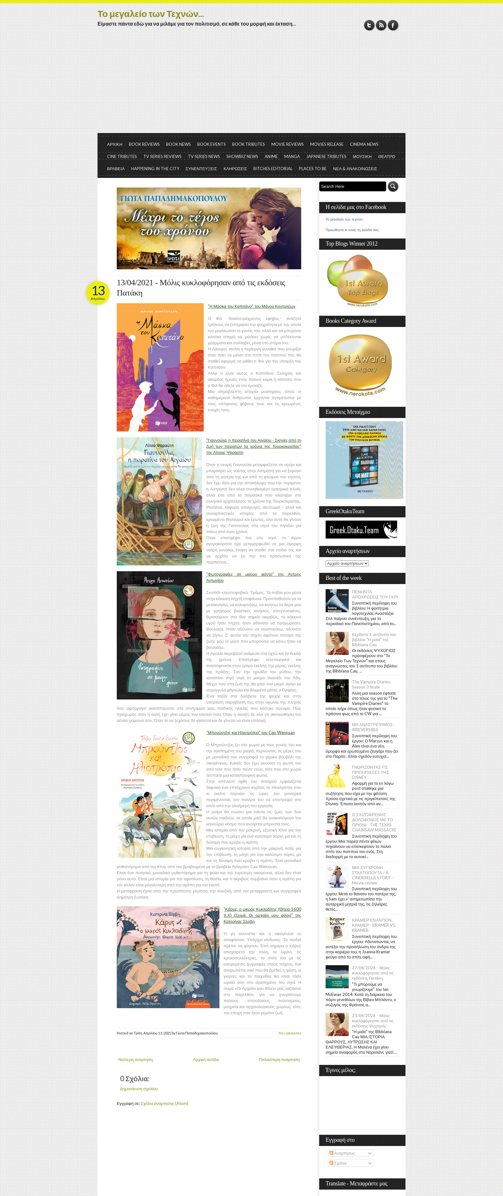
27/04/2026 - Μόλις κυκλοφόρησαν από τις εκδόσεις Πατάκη (373, 973)
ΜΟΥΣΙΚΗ (362, 156)
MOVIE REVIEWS (287, 144)
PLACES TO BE (313, 168)
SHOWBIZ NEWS (242, 156)
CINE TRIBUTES (122, 156)
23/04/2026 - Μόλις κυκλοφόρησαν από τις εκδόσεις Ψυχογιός (373, 1020)
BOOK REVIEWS (144, 144)
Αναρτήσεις (342, 1153)
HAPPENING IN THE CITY (155, 168)
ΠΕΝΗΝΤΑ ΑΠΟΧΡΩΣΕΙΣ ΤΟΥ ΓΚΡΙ (375, 594)
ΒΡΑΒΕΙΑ (116, 168)
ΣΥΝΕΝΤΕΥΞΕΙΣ (201, 168)
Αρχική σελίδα (206, 1059)
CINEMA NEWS (364, 144)
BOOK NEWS (178, 144)
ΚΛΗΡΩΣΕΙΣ (235, 168)
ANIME (271, 156)
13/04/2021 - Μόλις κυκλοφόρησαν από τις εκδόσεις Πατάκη (201, 287)
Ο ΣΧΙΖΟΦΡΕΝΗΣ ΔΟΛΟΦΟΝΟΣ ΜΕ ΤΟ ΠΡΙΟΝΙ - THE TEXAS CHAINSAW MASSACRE (374, 822)
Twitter (369, 25)
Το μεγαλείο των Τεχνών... (151, 13)
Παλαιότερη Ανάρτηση (279, 1059)
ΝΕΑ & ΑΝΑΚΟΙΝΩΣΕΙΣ (355, 168)
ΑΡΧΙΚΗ (115, 144)
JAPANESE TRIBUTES (326, 156)
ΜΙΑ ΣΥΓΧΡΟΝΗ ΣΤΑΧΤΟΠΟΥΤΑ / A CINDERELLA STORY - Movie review (372, 875)
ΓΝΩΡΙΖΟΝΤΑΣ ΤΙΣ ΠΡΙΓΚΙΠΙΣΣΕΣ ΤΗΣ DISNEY (370, 772)
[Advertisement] (251, 85)
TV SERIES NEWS (204, 156)
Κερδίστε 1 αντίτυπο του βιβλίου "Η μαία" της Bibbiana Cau (374, 639)
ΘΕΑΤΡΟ (386, 156)
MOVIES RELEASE (327, 144)
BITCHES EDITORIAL (273, 168)
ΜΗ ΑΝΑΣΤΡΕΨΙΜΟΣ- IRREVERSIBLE (373, 727)
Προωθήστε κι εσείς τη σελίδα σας (352, 230)
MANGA (292, 156)
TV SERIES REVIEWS (162, 156)
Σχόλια (337, 1163)
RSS (381, 25)
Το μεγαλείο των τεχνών (344, 219)
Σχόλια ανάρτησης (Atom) (164, 1103)
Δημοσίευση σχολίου (139, 1088)
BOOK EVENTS (211, 144)
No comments (290, 1033)
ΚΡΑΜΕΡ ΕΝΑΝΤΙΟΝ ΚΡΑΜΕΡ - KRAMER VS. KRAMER (374, 925)
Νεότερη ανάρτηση (135, 1059)
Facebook (393, 25)
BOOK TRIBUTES (248, 144)
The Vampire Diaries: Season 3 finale (371, 684)
